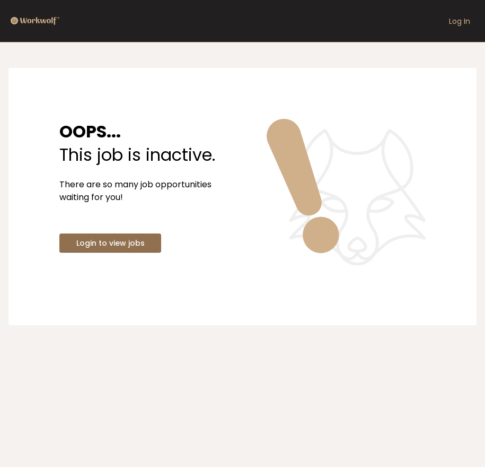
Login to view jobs (110, 243)
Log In (459, 21)
